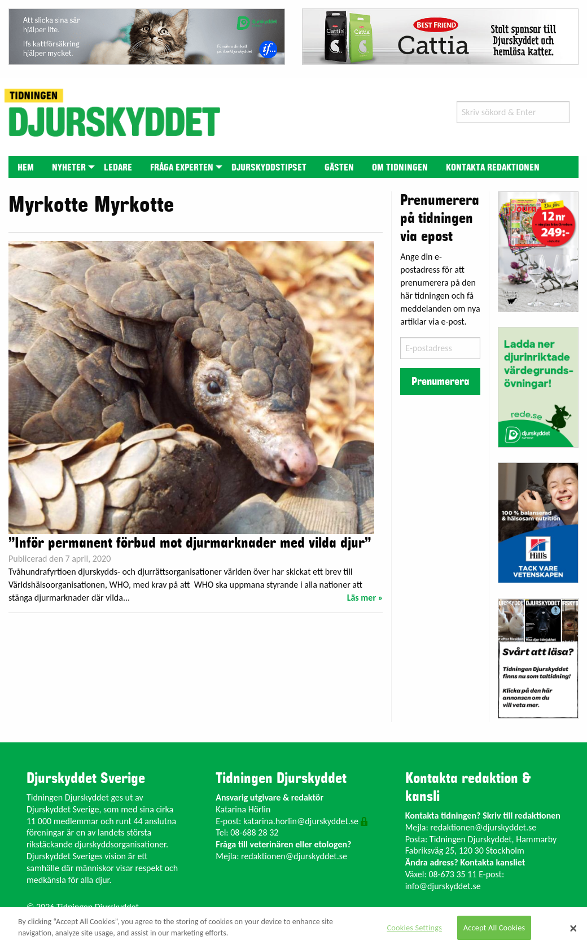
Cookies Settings (414, 927)
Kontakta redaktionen (493, 168)
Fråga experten (181, 168)
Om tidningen (400, 168)
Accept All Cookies (494, 927)
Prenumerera (440, 381)
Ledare (118, 168)
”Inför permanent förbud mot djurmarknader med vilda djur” (189, 543)
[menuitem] (25, 167)
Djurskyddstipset (268, 168)
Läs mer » (365, 597)
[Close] (573, 928)
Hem (25, 168)
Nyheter (69, 168)
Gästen (339, 168)
